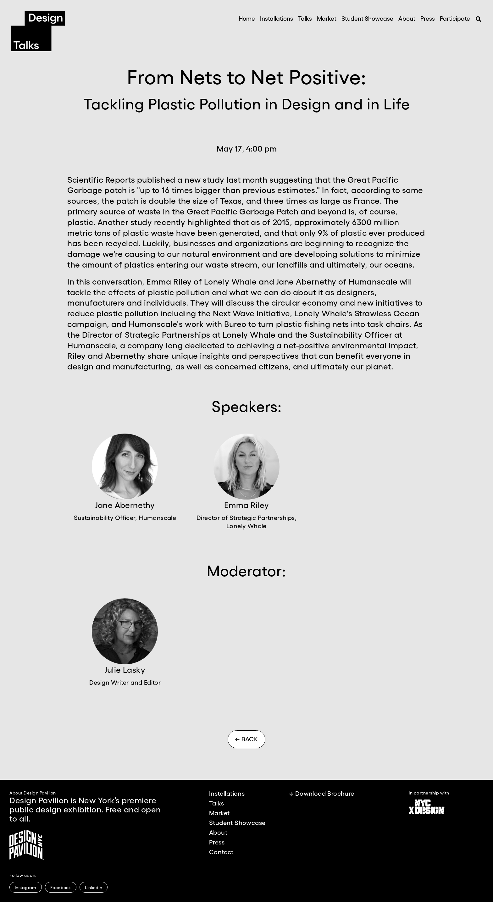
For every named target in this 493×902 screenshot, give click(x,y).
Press (427, 18)
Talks (305, 18)
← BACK (246, 739)
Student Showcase (367, 18)
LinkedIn (93, 887)
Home (247, 18)
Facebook (60, 887)
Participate (455, 18)
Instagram (25, 887)
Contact (221, 851)
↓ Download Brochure (321, 793)
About (406, 18)
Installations (276, 18)
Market (326, 18)
